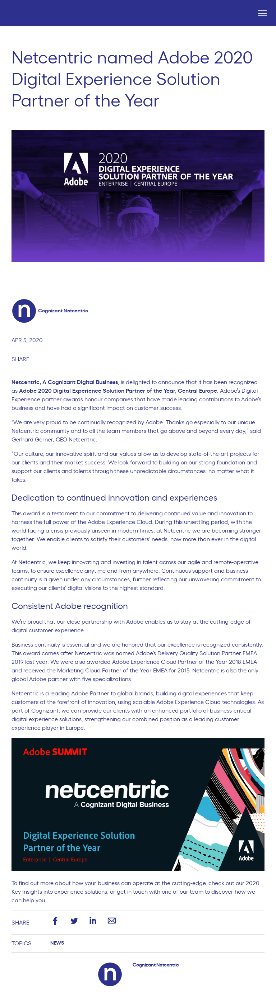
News (57, 943)
